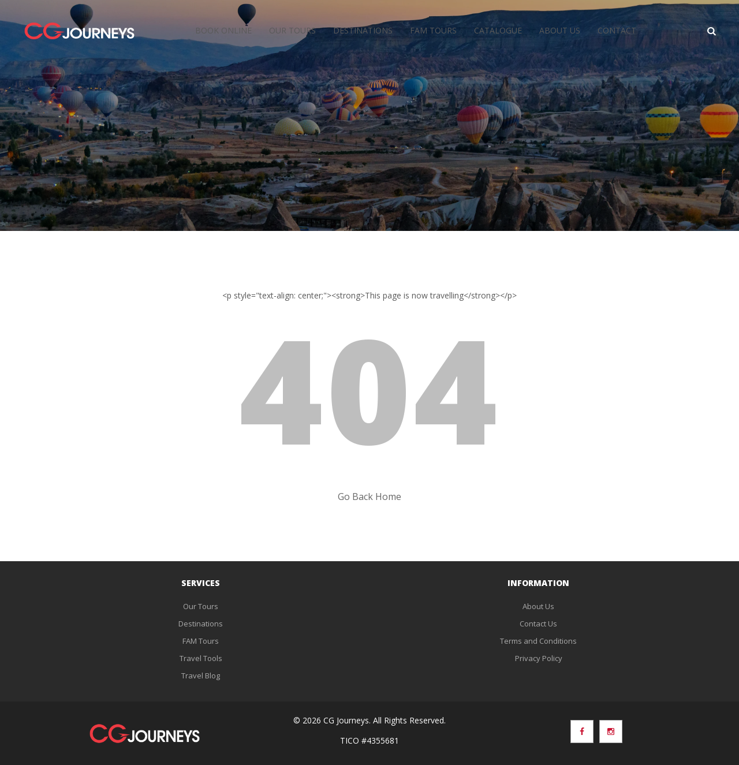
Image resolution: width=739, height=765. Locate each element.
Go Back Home (369, 496)
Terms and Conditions (538, 641)
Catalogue (498, 30)
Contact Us (538, 623)
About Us (559, 30)
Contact (617, 30)
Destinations (363, 30)
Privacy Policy (538, 658)
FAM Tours (433, 30)
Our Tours (292, 30)
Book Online (223, 30)
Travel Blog (200, 675)
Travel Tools (201, 658)
